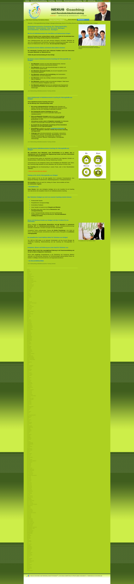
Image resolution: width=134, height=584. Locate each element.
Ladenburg (29, 422)
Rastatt (28, 494)
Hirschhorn (29, 393)
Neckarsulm (29, 471)
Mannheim (29, 453)
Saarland (29, 514)
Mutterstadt (29, 468)
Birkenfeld (29, 305)
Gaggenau (29, 362)
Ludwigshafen (30, 444)
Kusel (28, 421)
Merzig (28, 458)
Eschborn (29, 344)
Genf (28, 363)
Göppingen (29, 369)
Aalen (28, 269)
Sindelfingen (30, 533)
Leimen (28, 435)
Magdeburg (29, 448)
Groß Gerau (29, 374)
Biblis (28, 300)
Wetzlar (28, 556)
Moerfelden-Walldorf (31, 460)
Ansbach (29, 275)
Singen (28, 534)
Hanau (28, 378)
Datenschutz (74, 15)
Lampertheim (30, 427)
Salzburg (29, 516)
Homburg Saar (30, 398)
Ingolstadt (29, 403)
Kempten (29, 411)
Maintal (28, 451)
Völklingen (29, 546)
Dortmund (29, 328)
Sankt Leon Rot (30, 522)
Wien (28, 557)
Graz (28, 371)
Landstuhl (29, 430)
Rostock (29, 507)
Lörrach (28, 441)
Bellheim (29, 295)
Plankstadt (29, 493)
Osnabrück (29, 301)
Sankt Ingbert (30, 521)
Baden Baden (30, 280)
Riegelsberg (29, 505)
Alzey (28, 272)
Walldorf (29, 551)
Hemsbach (29, 386)
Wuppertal (29, 568)
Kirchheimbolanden (31, 415)
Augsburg (29, 277)
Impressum (62, 15)
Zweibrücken (30, 570)
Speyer (28, 536)
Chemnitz (29, 322)
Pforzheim (29, 488)
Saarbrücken (30, 511)
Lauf (28, 433)
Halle (28, 376)
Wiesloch (29, 559)
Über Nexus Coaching (31, 20)
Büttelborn (29, 321)
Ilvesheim (29, 400)
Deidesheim (29, 325)
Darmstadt (29, 324)
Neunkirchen (30, 474)
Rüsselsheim (30, 510)
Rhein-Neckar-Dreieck (32, 504)
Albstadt (29, 271)
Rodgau (29, 506)
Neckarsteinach (30, 470)
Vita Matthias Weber (43, 20)
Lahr (28, 424)
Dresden (29, 331)
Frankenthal (29, 351)
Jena (28, 405)
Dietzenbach (30, 327)
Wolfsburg (29, 564)
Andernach (29, 274)
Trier (28, 539)
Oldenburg (29, 486)
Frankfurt (29, 352)
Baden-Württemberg (31, 281)
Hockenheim (30, 394)
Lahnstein (29, 423)
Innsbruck (29, 404)
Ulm (28, 542)
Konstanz (29, 419)
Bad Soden (29, 287)
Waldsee (29, 550)
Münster (29, 466)
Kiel (28, 413)
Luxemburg (29, 446)
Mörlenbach (29, 462)
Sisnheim (29, 535)
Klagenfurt (29, 416)
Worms (28, 565)
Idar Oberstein (30, 399)
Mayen (28, 456)
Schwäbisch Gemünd (32, 527)
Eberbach (29, 335)
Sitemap (84, 15)
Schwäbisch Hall (30, 528)
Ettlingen (29, 347)
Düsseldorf (29, 333)
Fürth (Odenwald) (31, 359)
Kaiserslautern (30, 406)
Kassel (28, 409)
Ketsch (28, 412)
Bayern (28, 293)
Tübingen (29, 540)
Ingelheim (29, 401)
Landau (28, 428)
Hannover (29, 380)
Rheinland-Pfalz (30, 500)
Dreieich (29, 330)
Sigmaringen (30, 532)
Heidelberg (29, 382)
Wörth (28, 563)
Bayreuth (29, 294)
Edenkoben (29, 336)
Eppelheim (29, 340)
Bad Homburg (30, 282)
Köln (28, 418)
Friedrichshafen (30, 357)
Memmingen (30, 457)
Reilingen (29, 498)
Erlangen (29, 342)
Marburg (29, 454)
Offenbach (29, 483)
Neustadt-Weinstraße (32, 475)
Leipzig (28, 436)
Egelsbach (29, 337)
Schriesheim (30, 526)
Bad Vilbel (29, 288)
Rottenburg (29, 509)
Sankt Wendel (30, 523)
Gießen (28, 368)
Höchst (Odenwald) (31, 395)
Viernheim (29, 544)
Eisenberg (29, 339)
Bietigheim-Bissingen (32, 303)
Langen (28, 432)
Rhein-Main (29, 501)
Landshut (29, 429)
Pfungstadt (29, 489)
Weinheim (29, 553)
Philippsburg (30, 491)
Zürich (28, 569)
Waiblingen (29, 548)
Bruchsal (29, 316)
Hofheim (29, 397)
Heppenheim (30, 387)
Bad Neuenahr (30, 286)
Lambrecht (29, 426)
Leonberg (29, 438)
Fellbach (29, 348)
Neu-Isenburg (30, 473)
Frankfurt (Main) (30, 353)
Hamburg (29, 377)
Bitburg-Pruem (30, 306)
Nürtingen (29, 480)
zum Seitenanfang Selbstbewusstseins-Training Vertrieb (41, 91)
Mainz (28, 452)
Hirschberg (29, 392)
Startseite (30, 23)
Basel (28, 292)
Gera (28, 364)
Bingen (28, 304)
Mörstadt (29, 463)
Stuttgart (29, 538)
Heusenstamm (30, 389)
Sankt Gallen (30, 520)
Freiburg (29, 354)
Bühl (28, 318)
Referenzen (81, 19)
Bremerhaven (30, 313)
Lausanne (29, 434)
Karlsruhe (29, 407)
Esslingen (29, 346)
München (29, 465)
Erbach (28, 341)
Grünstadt (29, 375)
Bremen (29, 312)
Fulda (28, 360)
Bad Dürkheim (30, 278)
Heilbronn (29, 385)
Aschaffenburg (30, 276)
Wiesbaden (29, 558)
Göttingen (29, 370)
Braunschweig (30, 311)
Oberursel (29, 482)
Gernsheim (29, 366)
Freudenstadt (30, 356)
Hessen (28, 388)
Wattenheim (29, 552)
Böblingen (29, 309)
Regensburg (30, 497)
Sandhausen (30, 518)
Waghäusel (29, 547)
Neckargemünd (30, 469)
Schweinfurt (29, 529)
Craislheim (29, 323)
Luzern (28, 447)
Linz (28, 440)
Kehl (28, 410)
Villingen (29, 545)
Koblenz (29, 417)
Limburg (29, 439)
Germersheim (30, 365)
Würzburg (29, 567)
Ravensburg (30, 495)
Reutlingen (29, 499)
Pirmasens (29, 492)
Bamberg (29, 290)
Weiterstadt (29, 554)
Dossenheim (30, 329)
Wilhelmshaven (30, 561)
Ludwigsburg (30, 442)
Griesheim (29, 372)
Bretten (28, 315)
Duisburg (29, 334)
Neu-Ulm (29, 476)
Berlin (28, 298)
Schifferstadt (30, 524)
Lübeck (28, 445)
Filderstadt (29, 350)
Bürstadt (29, 319)
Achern (28, 270)
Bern (28, 299)
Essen (28, 345)
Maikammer (29, 450)
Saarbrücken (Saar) (31, 512)
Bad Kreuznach (30, 284)
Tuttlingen (29, 541)
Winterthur (29, 562)
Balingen (29, 289)
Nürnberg (29, 479)
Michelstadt (29, 459)
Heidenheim (29, 383)
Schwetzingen (30, 530)
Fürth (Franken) (30, 358)
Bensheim (29, 297)
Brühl (28, 317)
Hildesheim (29, 391)
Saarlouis (29, 515)
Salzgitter (29, 517)
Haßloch (29, 381)
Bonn (28, 310)
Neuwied (29, 477)
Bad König (29, 283)
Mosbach (29, 464)
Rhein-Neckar (30, 503)
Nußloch (29, 481)
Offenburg (29, 485)
